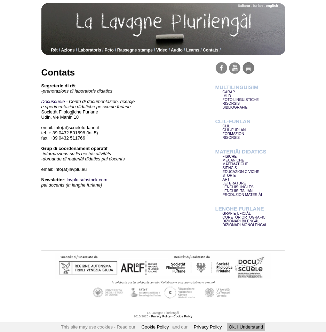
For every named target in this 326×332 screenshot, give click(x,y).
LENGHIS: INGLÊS (238, 187)
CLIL (226, 126)
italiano (244, 6)
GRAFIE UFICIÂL (236, 213)
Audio (177, 50)
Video (161, 50)
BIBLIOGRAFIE (234, 107)
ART (226, 179)
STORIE (229, 175)
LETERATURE (234, 183)
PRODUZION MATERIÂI (242, 195)
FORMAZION (233, 134)
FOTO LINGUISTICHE (240, 100)
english (272, 6)
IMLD (226, 96)
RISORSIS (231, 103)
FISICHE (229, 156)
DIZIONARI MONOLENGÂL (244, 225)
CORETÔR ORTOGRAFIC (243, 217)
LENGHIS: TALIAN (237, 191)
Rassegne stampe (135, 50)
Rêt (54, 50)
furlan (258, 6)
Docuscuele (53, 101)
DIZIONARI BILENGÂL (240, 221)
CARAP (228, 92)
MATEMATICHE (235, 164)
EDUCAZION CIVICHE (240, 172)
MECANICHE (233, 160)
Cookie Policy (155, 327)
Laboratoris (89, 50)
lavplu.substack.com (86, 179)
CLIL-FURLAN (234, 130)
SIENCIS (229, 168)
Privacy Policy (208, 327)
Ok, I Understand (246, 327)
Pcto (109, 50)
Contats (210, 50)
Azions (67, 50)
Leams (192, 50)
